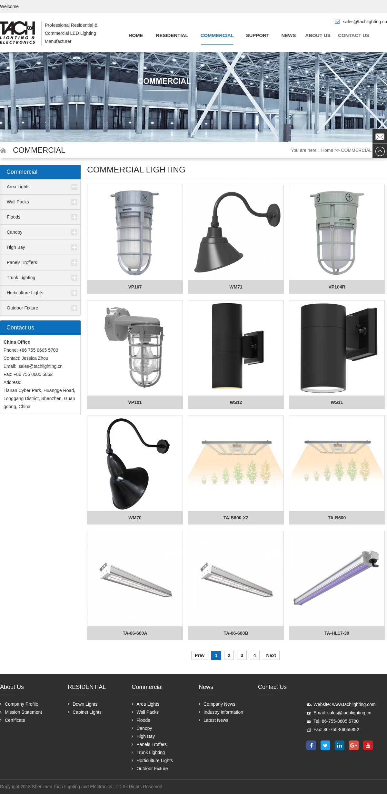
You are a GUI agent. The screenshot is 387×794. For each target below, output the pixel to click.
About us (311, 35)
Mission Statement (21, 712)
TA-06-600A (135, 633)
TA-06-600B (236, 633)
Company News (217, 704)
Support (255, 35)
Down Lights (82, 704)
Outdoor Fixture (22, 307)
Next (271, 655)
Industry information (221, 712)
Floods (13, 217)
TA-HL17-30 (336, 633)
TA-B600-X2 (236, 517)
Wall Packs (18, 201)
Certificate (12, 720)
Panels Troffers (22, 262)
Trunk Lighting (21, 277)
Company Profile (19, 704)
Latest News (213, 720)
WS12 (236, 402)
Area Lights (18, 186)
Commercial (215, 35)
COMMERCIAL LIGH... (364, 150)
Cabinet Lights (85, 712)
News (285, 35)
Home (135, 35)
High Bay (16, 247)
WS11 (337, 402)
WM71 (235, 286)
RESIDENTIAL (171, 35)
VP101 (135, 402)
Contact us (343, 35)
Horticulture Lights (25, 292)
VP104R (336, 286)
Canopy (14, 232)
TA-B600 (337, 517)
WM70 (134, 517)
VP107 (135, 286)
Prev (199, 655)
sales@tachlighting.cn (41, 366)
